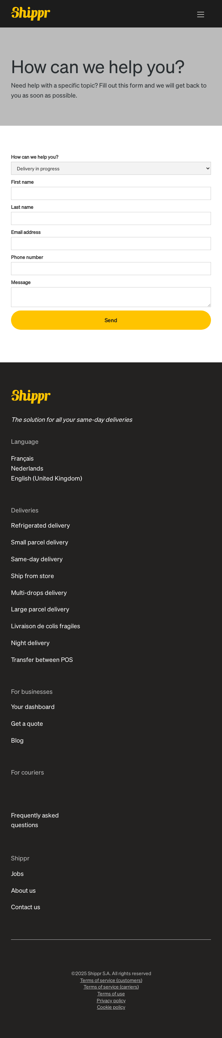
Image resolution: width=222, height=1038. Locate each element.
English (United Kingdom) (46, 478)
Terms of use (111, 993)
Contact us (25, 907)
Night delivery (30, 642)
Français (22, 458)
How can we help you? (34, 157)
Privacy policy (111, 1000)
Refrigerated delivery (40, 525)
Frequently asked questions (35, 820)
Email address (26, 232)
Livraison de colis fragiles (45, 626)
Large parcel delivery (40, 609)
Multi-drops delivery (39, 592)
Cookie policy (111, 1007)
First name (22, 182)
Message (21, 282)
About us (23, 890)
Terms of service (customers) (111, 980)
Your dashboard (33, 706)
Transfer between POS (42, 659)
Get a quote (27, 723)
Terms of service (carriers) (111, 986)
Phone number (27, 257)
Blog (17, 740)
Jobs (17, 873)
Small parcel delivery (39, 542)
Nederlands (27, 468)
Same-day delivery (37, 559)
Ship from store (32, 575)
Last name (22, 207)
